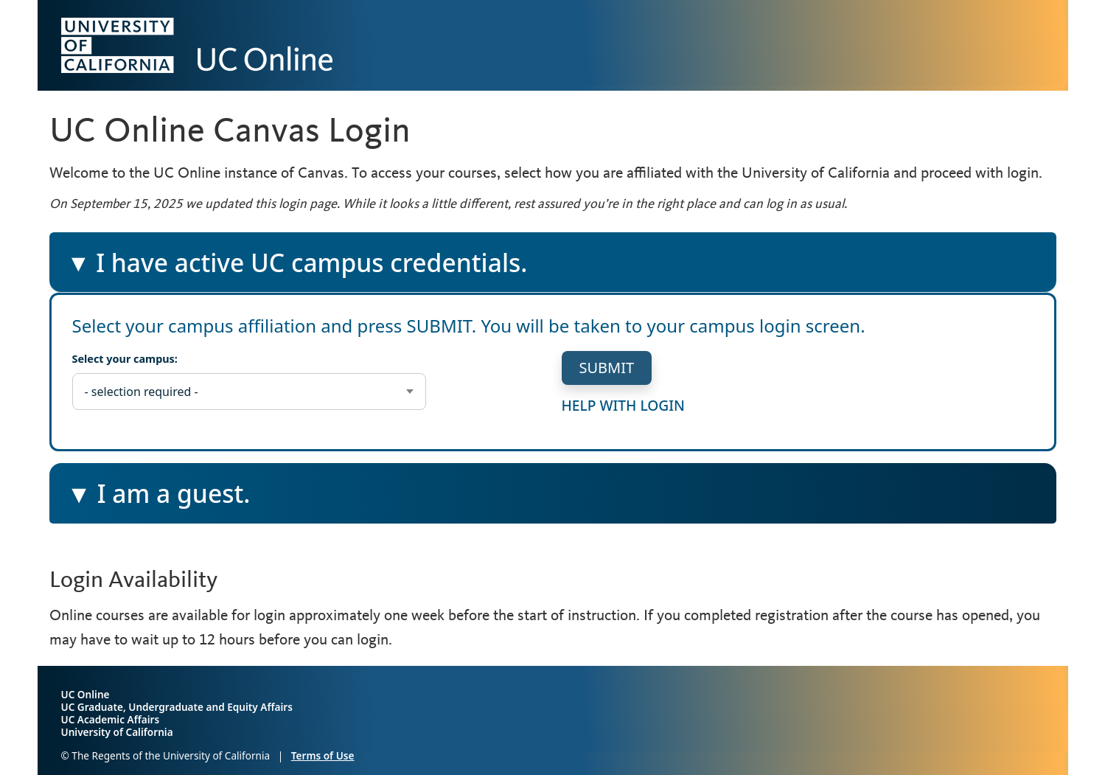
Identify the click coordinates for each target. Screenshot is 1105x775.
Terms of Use (323, 755)
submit (607, 368)
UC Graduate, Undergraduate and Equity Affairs (177, 707)
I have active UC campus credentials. (297, 269)
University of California (117, 732)
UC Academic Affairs (110, 719)
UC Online (85, 694)
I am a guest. (174, 499)
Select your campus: (125, 359)
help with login (624, 404)
